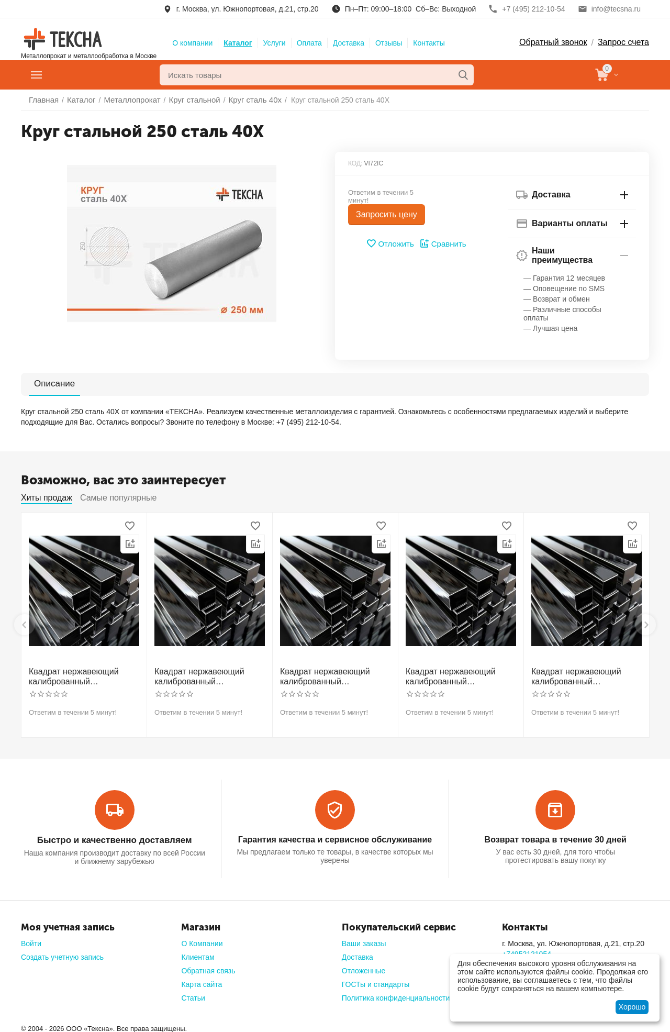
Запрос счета (623, 42)
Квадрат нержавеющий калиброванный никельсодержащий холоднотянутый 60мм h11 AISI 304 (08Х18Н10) (584, 675)
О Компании (201, 940)
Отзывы (388, 43)
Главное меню (80, 75)
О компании (192, 43)
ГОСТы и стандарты (376, 980)
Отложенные (363, 967)
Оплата (309, 43)
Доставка (348, 43)
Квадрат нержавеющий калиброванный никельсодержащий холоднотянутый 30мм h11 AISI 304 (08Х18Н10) (82, 675)
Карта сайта (201, 980)
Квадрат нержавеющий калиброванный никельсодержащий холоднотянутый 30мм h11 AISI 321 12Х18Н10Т (207, 675)
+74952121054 (526, 950)
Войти (31, 940)
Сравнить (441, 243)
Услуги (274, 43)
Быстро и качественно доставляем (114, 837)
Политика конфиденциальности (396, 994)
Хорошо (632, 1007)
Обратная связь (208, 967)
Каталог (238, 43)
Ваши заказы (364, 940)
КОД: (355, 163)
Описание (48, 383)
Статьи (193, 994)
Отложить (391, 243)
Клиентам (197, 953)
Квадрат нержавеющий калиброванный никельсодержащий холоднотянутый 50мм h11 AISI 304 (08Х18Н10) (458, 675)
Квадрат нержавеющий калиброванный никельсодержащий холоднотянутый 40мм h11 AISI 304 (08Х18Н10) (333, 675)
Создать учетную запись (62, 953)
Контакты (428, 43)
